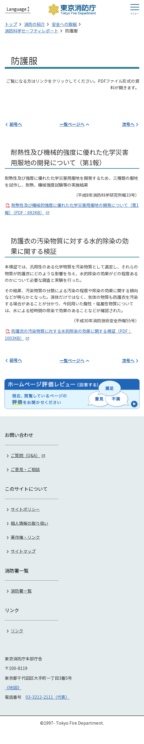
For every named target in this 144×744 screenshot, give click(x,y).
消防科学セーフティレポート (31, 31)
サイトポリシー (25, 509)
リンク (17, 631)
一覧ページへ (72, 124)
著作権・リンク (25, 537)
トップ (11, 24)
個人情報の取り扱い (29, 523)
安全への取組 (64, 24)
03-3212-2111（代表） (48, 697)
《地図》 (13, 687)
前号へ (16, 124)
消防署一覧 (21, 591)
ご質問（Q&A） (25, 455)
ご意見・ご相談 (25, 469)
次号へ (128, 124)
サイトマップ (23, 551)
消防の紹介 (34, 24)
